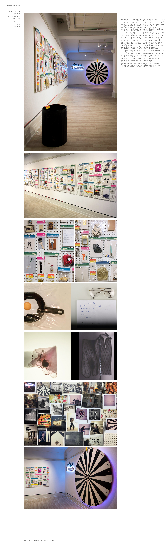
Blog (18, 24)
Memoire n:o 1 (14, 20)
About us (16, 21)
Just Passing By (13, 16)
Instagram (16, 26)
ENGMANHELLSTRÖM (13, 5)
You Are (17, 15)
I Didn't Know (14, 12)
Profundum (16, 13)
